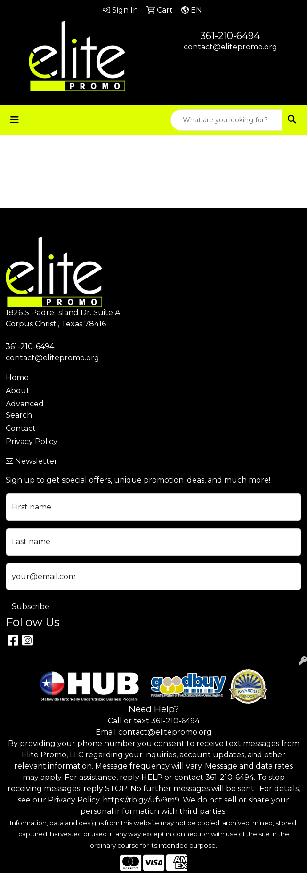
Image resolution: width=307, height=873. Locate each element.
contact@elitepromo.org (230, 46)
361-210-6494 (230, 35)
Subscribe (30, 606)
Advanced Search (25, 409)
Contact (21, 428)
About (18, 390)
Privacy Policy (31, 441)
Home (17, 377)
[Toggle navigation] (14, 120)
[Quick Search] (226, 120)
